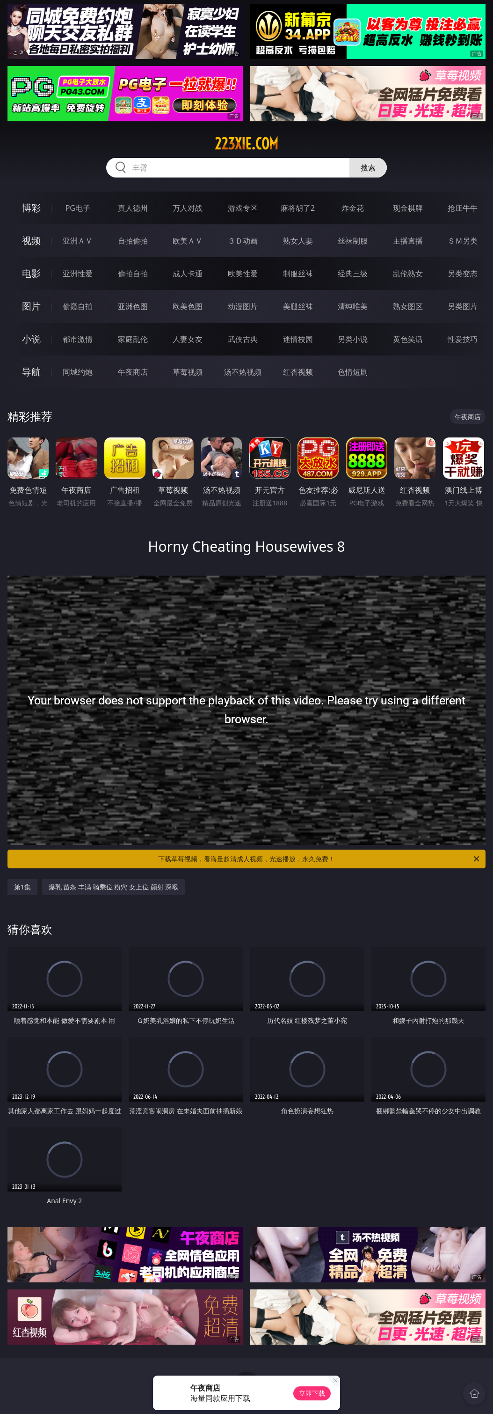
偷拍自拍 (133, 273)
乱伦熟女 (408, 273)
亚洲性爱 (78, 273)
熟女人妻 (298, 241)
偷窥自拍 (78, 306)
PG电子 (77, 208)
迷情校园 (298, 339)
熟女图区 (408, 306)
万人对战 (188, 208)
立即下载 (312, 1393)
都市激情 (78, 339)
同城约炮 (78, 372)
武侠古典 (243, 339)
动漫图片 (243, 306)
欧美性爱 (243, 273)
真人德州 (133, 208)
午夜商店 (133, 372)
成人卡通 (188, 273)
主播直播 (408, 241)
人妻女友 (188, 339)
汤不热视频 (242, 372)
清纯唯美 (353, 306)
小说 (31, 339)
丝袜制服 (353, 241)
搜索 (368, 168)
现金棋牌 (408, 208)
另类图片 (463, 306)
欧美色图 (188, 306)
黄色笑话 (408, 339)
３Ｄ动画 (243, 241)
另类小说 (353, 339)
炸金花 (352, 208)
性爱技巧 (463, 339)
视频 (31, 240)
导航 (31, 371)
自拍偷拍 (133, 241)
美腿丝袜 (298, 306)
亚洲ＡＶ (78, 241)
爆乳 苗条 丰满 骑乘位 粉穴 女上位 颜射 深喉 (113, 886)
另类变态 (463, 273)
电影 (31, 273)
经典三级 (353, 273)
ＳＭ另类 (463, 241)
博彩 (31, 207)
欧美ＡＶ (188, 241)
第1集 (22, 886)
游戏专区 (243, 208)
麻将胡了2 (298, 208)
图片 (31, 306)
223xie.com (246, 143)
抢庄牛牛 (463, 208)
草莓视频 (188, 372)
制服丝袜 (298, 273)
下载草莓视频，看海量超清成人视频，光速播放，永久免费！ (319, 859)
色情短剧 (353, 372)
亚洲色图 (133, 306)
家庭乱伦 (133, 339)
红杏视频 (298, 372)
